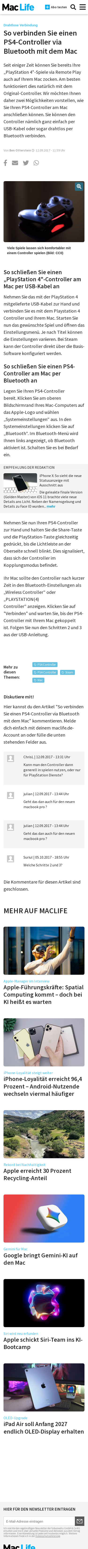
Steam (69, 672)
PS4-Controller (47, 672)
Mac (40, 680)
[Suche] (73, 7)
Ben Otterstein (20, 150)
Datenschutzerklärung (47, 1536)
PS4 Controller (47, 665)
